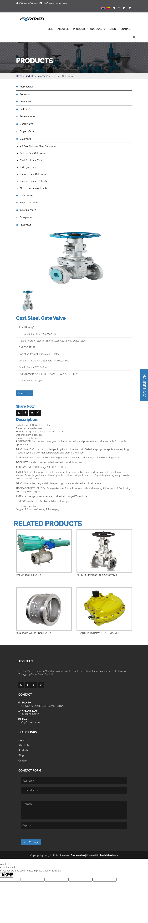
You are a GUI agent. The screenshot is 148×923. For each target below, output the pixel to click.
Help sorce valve (28, 202)
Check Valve (26, 124)
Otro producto (27, 217)
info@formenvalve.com (32, 722)
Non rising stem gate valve (34, 188)
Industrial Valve (28, 210)
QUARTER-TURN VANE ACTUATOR (97, 632)
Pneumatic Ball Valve (28, 574)
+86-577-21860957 (29, 714)
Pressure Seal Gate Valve (33, 174)
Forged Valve (27, 131)
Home (19, 76)
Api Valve (25, 94)
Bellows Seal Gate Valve (33, 153)
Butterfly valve (27, 116)
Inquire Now (24, 393)
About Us (23, 745)
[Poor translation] (9, 875)
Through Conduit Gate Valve (35, 181)
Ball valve (25, 109)
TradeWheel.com (109, 855)
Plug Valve (25, 225)
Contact (126, 29)
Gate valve (43, 76)
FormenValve (78, 855)
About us (62, 29)
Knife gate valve (28, 167)
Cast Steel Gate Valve (31, 160)
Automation (26, 101)
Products (79, 29)
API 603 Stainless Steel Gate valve (38, 146)
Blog (21, 755)
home (49, 29)
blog (113, 29)
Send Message (31, 842)
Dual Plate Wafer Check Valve (33, 632)
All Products (26, 86)
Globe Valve (26, 195)
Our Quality (97, 29)
